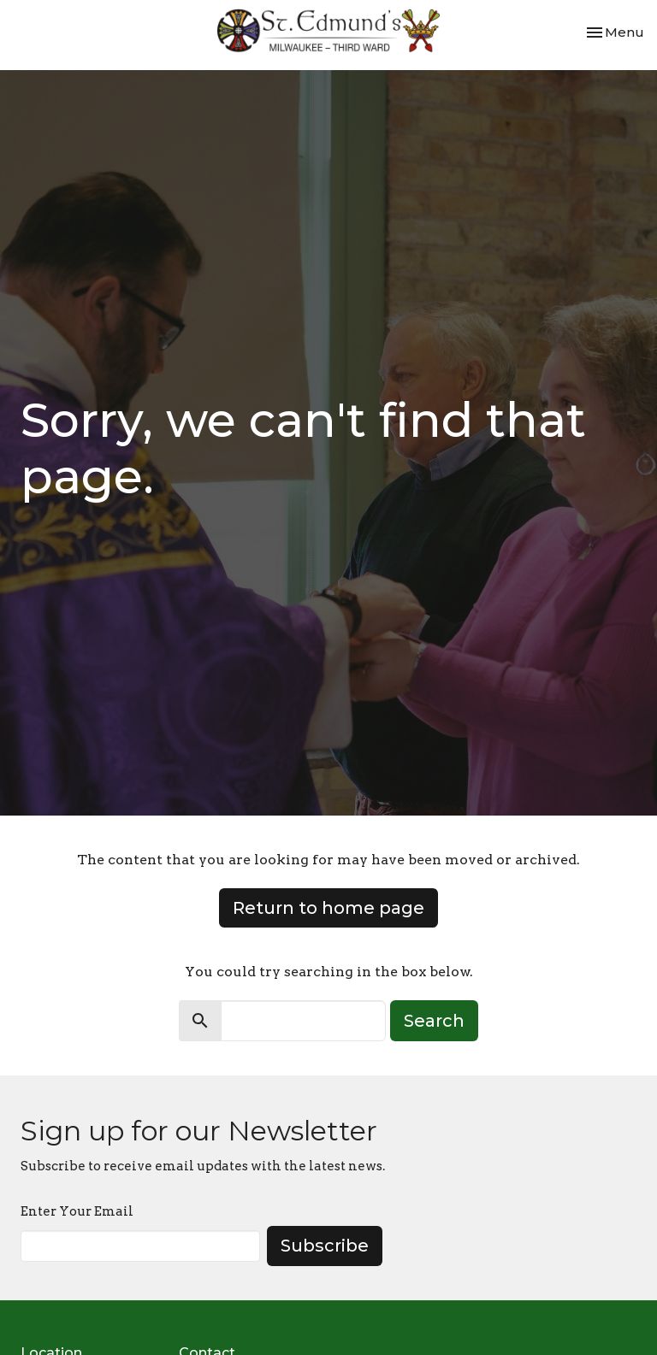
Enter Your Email (77, 1211)
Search (434, 1020)
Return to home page (328, 908)
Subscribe (325, 1245)
